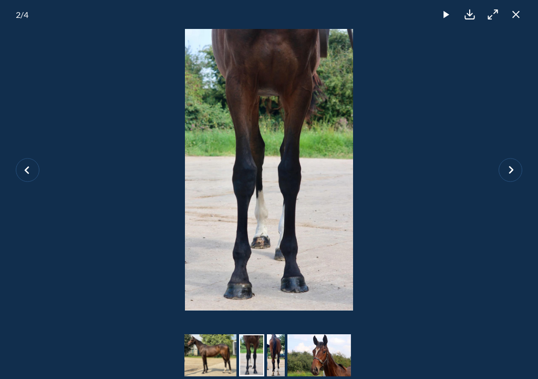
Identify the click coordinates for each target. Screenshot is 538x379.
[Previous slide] (27, 170)
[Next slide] (510, 170)
